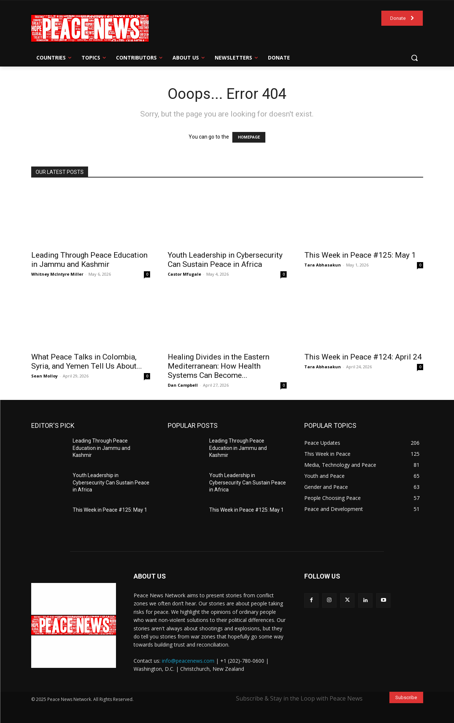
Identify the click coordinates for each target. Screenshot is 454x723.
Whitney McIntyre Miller (57, 274)
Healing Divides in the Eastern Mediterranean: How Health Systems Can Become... (218, 366)
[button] (414, 58)
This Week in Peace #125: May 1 (360, 255)
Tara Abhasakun (322, 265)
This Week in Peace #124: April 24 (363, 356)
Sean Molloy (44, 376)
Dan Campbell (183, 385)
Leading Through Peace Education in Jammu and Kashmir (89, 260)
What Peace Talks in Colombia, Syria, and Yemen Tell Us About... (86, 361)
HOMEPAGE (249, 137)
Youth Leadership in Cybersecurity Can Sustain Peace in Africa (225, 260)
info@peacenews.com (188, 660)
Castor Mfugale (184, 274)
